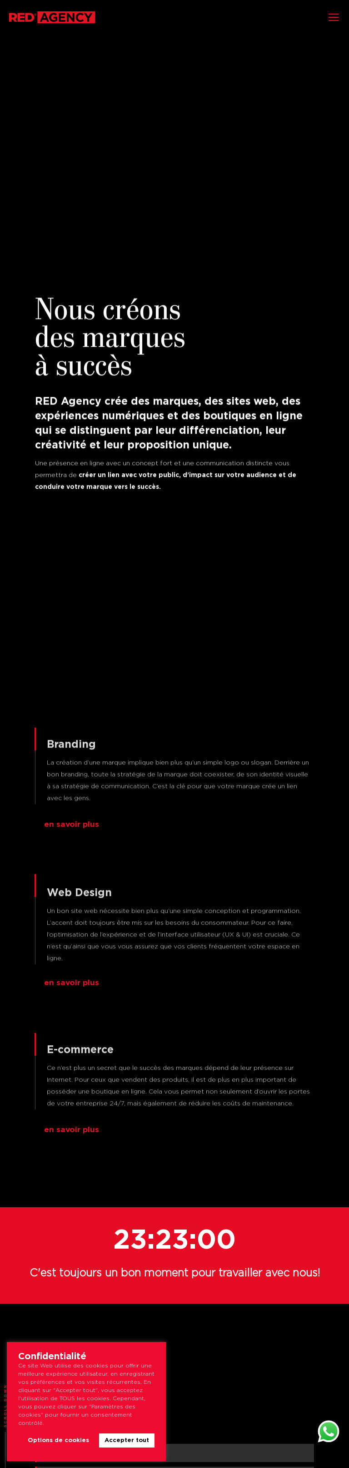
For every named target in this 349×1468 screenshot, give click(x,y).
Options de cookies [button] (58, 1440)
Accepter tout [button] (127, 1440)
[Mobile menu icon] (333, 17)
